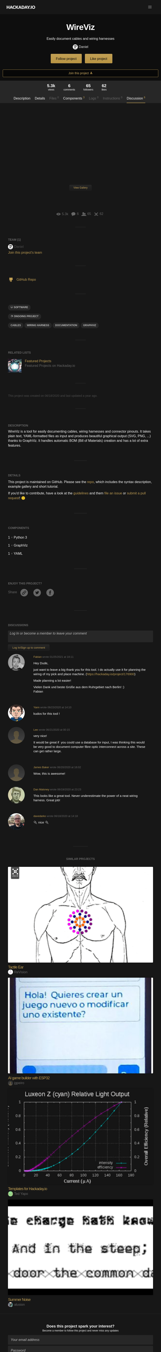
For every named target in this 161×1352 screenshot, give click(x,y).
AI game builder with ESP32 (28, 1078)
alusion (16, 1304)
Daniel (80, 47)
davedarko (39, 816)
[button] (150, 7)
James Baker (41, 767)
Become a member (53, 1328)
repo (90, 482)
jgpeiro (16, 1083)
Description (22, 98)
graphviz (89, 325)
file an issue (113, 493)
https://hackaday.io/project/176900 (110, 674)
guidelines (80, 493)
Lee (35, 729)
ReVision (17, 972)
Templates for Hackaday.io (27, 1189)
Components (73, 98)
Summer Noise (19, 1300)
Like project (98, 59)
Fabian (37, 656)
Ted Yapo (18, 1194)
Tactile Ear (15, 967)
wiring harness (38, 325)
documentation (66, 325)
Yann (36, 707)
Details (40, 98)
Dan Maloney (41, 789)
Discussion (136, 98)
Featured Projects (38, 361)
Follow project (66, 59)
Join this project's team (25, 252)
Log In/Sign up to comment (28, 647)
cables (15, 325)
